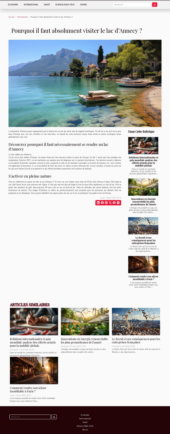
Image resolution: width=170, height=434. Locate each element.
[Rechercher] (132, 4)
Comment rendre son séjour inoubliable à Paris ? (143, 278)
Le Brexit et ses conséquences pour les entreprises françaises (143, 240)
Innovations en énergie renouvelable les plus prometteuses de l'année (143, 201)
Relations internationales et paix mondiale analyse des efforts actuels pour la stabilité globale (143, 161)
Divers (83, 4)
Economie (13, 4)
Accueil (11, 16)
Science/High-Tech (64, 4)
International (31, 4)
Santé (47, 4)
